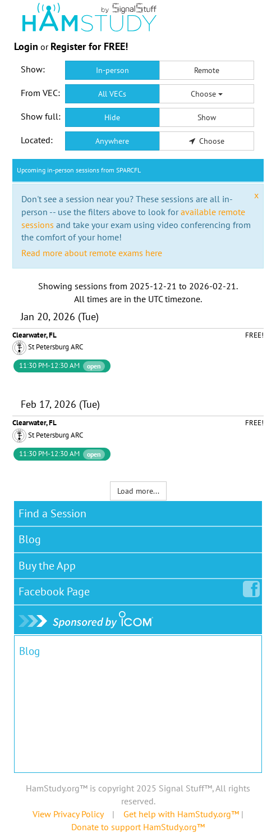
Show (206, 117)
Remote (206, 70)
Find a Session (52, 513)
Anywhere (112, 141)
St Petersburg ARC (55, 347)
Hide (112, 117)
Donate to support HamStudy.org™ (138, 826)
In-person (112, 70)
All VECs (112, 94)
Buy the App (47, 565)
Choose (207, 94)
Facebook (56, 589)
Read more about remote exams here (91, 252)
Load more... (138, 491)
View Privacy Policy (68, 814)
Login (26, 46)
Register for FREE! (89, 46)
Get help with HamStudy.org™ (181, 814)
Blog (30, 539)
